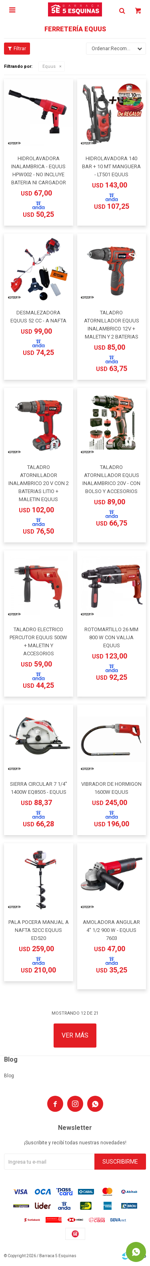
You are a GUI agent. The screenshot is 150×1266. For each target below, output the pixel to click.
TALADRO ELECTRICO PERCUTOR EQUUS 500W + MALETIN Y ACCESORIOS (38, 641)
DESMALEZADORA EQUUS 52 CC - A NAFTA (38, 317)
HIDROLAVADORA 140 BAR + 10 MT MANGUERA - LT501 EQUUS (111, 166)
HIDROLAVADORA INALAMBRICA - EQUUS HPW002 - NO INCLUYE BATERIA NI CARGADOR (38, 170)
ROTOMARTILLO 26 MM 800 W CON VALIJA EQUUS (111, 637)
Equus (49, 66)
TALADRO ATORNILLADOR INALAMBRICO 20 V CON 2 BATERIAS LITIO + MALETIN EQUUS (38, 483)
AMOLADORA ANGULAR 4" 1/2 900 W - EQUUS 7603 (111, 930)
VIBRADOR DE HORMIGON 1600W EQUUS (111, 788)
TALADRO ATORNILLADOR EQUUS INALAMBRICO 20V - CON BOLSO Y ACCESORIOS (111, 479)
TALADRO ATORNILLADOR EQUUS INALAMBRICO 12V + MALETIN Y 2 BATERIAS (111, 325)
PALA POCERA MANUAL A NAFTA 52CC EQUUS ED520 (38, 930)
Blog (9, 1075)
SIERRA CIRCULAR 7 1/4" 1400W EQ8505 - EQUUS (38, 788)
